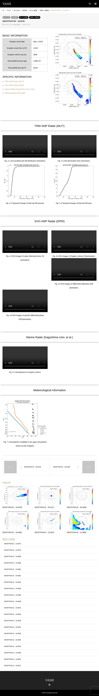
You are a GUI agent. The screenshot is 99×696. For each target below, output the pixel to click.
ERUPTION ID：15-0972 (12, 544)
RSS (49, 685)
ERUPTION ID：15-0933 (12, 646)
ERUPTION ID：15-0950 (12, 588)
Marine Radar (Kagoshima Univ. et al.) (19, 89)
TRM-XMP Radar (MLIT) (14, 81)
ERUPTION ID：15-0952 (12, 576)
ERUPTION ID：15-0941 (12, 608)
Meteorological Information (15, 93)
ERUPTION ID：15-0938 (12, 621)
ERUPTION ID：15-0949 (12, 595)
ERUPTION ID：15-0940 (12, 614)
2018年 (14, 17)
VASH (49, 680)
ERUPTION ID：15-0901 (12, 659)
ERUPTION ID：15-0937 (12, 627)
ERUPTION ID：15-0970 (12, 550)
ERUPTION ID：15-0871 (12, 666)
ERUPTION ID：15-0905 (12, 653)
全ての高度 (23, 17)
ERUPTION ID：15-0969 (12, 556)
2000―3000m (34, 17)
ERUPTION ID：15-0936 (12, 633)
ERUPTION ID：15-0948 (12, 601)
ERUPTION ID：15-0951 (12, 582)
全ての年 (7, 17)
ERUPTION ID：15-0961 (12, 569)
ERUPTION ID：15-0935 (12, 640)
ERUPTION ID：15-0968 (12, 563)
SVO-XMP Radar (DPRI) (14, 85)
